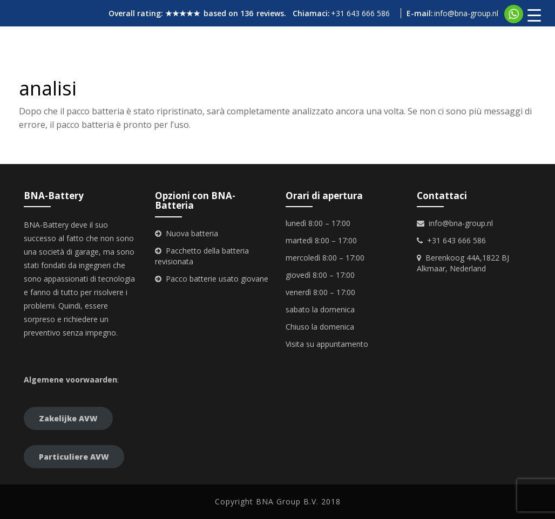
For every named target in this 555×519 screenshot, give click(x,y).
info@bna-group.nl (466, 13)
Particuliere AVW (74, 457)
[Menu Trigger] (534, 14)
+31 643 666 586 (360, 13)
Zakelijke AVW (68, 418)
